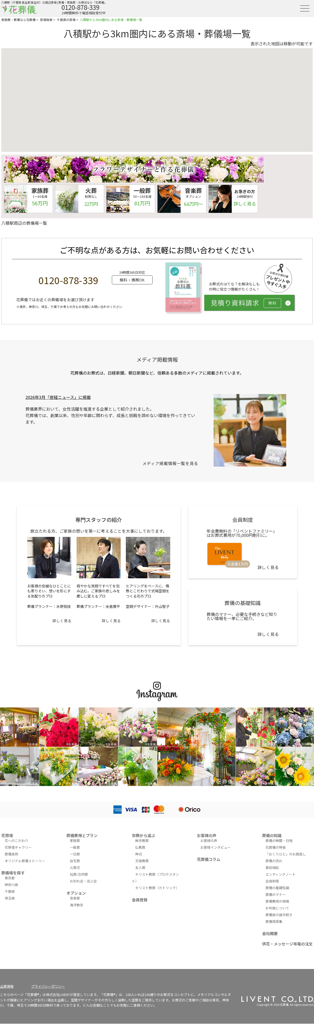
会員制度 (272, 881)
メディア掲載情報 (157, 359)
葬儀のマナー (275, 894)
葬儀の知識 (272, 835)
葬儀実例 (11, 854)
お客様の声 (206, 835)
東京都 (10, 877)
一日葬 (75, 854)
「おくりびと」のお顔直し (285, 854)
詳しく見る (61, 620)
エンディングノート (280, 874)
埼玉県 (10, 898)
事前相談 (272, 867)
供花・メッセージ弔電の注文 (287, 943)
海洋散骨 (76, 904)
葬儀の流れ (273, 860)
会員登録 (139, 899)
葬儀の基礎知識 (277, 887)
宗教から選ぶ (143, 835)
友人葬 (140, 867)
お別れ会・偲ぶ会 (83, 881)
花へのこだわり (16, 840)
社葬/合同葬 (79, 874)
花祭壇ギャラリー (18, 847)
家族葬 (75, 840)
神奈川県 (11, 884)
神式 (138, 854)
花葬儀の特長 (275, 847)
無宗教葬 (142, 840)
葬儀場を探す (13, 872)
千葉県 (10, 891)
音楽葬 (75, 898)
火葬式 (75, 867)
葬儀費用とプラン (82, 835)
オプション (76, 893)
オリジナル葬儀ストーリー (25, 860)
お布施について (277, 907)
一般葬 (75, 847)
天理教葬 (142, 860)
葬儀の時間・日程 (278, 840)
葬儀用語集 (273, 921)
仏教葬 (140, 847)
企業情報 (6, 986)
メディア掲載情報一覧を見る (170, 463)
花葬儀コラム (208, 859)
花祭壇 (7, 835)
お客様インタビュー (215, 847)
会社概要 (270, 933)
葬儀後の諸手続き (278, 914)
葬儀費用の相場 (277, 901)
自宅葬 (75, 860)
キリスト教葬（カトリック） (157, 887)
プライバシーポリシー (48, 986)
